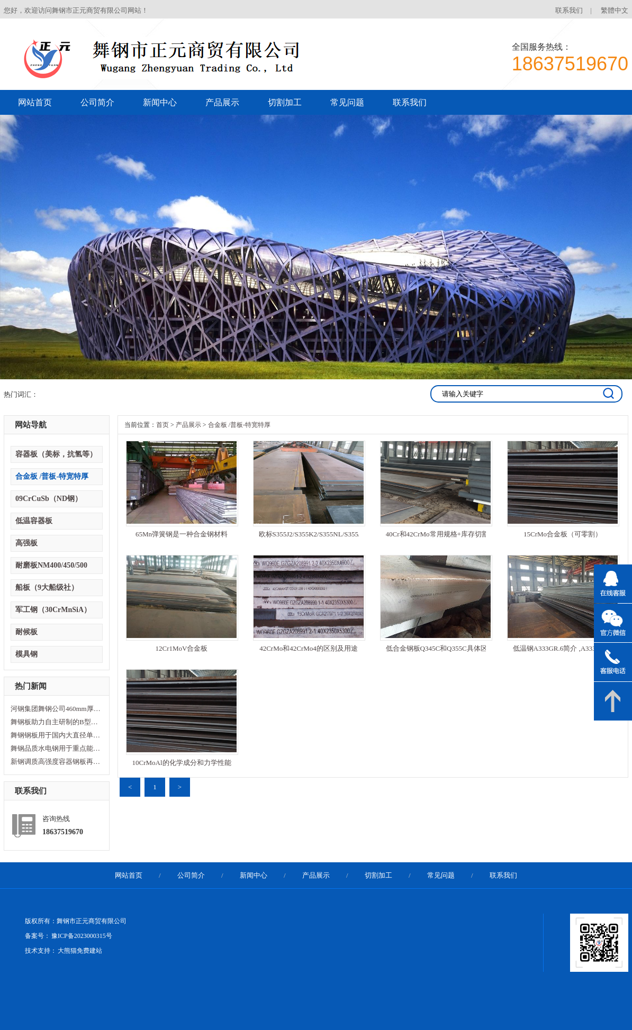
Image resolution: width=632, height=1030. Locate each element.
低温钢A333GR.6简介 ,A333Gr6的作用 (563, 648)
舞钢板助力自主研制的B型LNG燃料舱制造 (56, 722)
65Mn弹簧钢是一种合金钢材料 (182, 534)
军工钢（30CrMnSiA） (53, 610)
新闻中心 (160, 102)
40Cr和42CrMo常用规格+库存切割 (436, 534)
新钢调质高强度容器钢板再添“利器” (56, 761)
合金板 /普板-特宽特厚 (51, 476)
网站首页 (35, 102)
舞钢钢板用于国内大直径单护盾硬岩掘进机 (56, 735)
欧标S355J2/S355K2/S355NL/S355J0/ (309, 534)
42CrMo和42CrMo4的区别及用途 (308, 648)
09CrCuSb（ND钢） (48, 499)
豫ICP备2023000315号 (81, 936)
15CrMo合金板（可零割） (562, 534)
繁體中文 (614, 10)
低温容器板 (33, 521)
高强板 (26, 543)
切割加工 (285, 102)
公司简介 (97, 102)
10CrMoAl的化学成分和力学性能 (181, 763)
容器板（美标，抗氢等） (56, 454)
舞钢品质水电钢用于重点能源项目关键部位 (56, 748)
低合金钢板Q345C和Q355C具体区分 (436, 648)
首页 (162, 425)
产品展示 (222, 102)
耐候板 (26, 632)
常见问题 (347, 102)
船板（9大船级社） (46, 587)
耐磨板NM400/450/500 (51, 565)
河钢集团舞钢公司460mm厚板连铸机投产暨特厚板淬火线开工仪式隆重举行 (56, 709)
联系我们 (569, 10)
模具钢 (26, 654)
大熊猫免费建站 (80, 950)
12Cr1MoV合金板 (182, 648)
